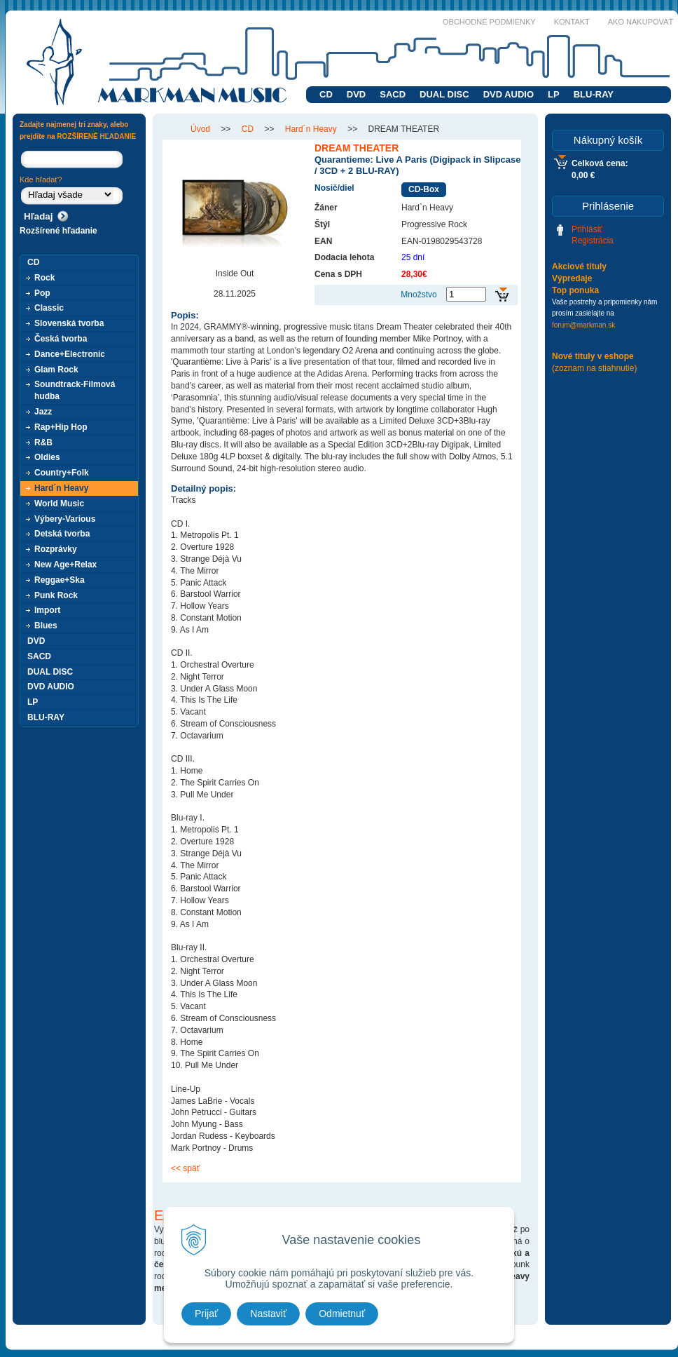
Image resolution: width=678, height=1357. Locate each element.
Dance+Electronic (69, 354)
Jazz (43, 412)
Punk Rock (56, 595)
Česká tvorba (60, 339)
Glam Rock (56, 369)
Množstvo (418, 294)
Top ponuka (575, 290)
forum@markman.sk (583, 325)
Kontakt (572, 22)
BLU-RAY (594, 94)
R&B (43, 442)
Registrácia (593, 240)
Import (47, 610)
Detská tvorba (62, 534)
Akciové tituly (579, 266)
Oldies (47, 457)
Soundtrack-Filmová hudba (74, 390)
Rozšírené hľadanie (58, 231)
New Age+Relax (65, 564)
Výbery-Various (64, 519)
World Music (59, 503)
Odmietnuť (342, 1313)
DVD (356, 94)
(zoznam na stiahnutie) (594, 368)
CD (326, 94)
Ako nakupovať (640, 22)
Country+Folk (61, 473)
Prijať (206, 1313)
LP (554, 94)
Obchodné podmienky (489, 22)
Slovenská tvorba (69, 323)
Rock (44, 278)
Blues (45, 625)
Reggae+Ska (59, 580)
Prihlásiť (587, 229)
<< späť (185, 1168)
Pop (42, 293)
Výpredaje (572, 278)
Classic (49, 308)
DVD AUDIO (508, 94)
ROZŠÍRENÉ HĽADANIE (96, 136)
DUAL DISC (444, 94)
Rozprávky (55, 549)
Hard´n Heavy (61, 488)
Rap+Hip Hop (61, 427)
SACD (393, 94)
